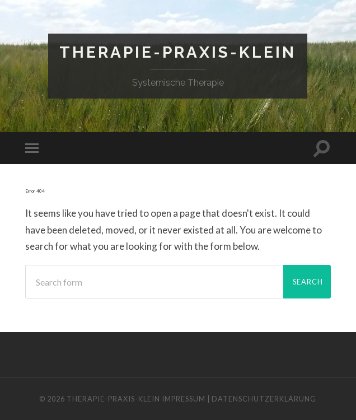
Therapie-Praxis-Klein (177, 52)
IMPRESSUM (183, 398)
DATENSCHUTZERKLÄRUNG (264, 398)
